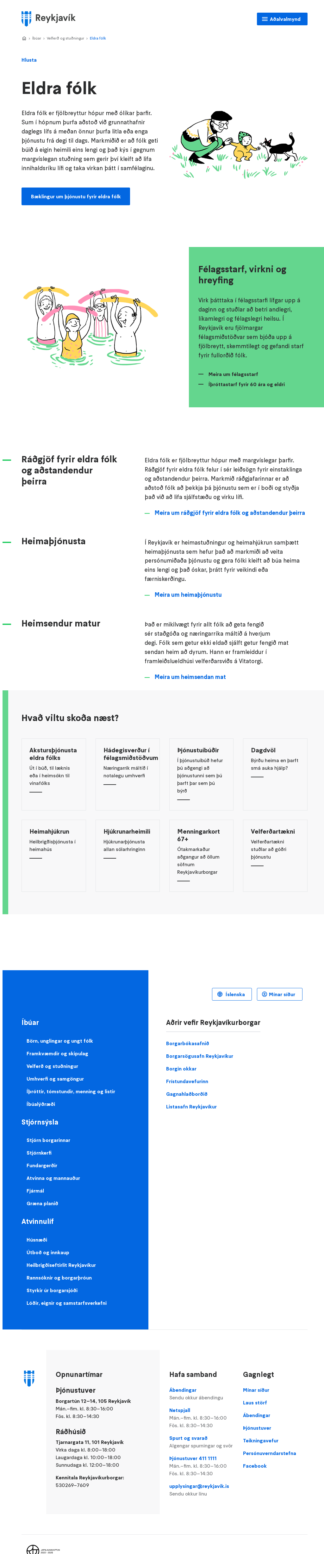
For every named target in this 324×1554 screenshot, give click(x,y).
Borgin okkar (181, 1068)
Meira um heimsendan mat (190, 677)
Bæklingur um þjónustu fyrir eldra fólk (76, 196)
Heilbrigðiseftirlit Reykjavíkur (61, 1265)
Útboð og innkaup (48, 1252)
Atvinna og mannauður (53, 1178)
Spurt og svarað (201, 1442)
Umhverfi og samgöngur (55, 1079)
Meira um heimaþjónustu (188, 594)
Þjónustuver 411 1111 (201, 1466)
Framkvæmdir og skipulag (57, 1053)
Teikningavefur (260, 1440)
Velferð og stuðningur (65, 38)
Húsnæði (37, 1239)
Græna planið (42, 1203)
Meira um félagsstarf (233, 374)
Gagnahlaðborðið (187, 1094)
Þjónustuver (257, 1428)
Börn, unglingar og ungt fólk (60, 1041)
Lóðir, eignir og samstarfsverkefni (67, 1303)
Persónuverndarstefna (269, 1453)
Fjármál (35, 1190)
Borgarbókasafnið (187, 1043)
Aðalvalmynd (285, 19)
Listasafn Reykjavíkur (191, 1106)
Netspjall (201, 1418)
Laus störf (255, 1402)
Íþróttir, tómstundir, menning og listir (71, 1091)
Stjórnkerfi (39, 1153)
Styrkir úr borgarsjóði (52, 1290)
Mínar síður (282, 994)
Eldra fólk (98, 38)
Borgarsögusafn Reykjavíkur (199, 1056)
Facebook (255, 1466)
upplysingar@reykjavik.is (201, 1490)
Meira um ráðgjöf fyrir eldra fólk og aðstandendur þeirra (230, 512)
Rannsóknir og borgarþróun (59, 1277)
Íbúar (36, 38)
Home (24, 38)
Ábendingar (201, 1394)
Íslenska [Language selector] (234, 994)
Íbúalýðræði (41, 1104)
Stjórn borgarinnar (48, 1140)
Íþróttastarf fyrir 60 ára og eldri (247, 384)
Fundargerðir (42, 1165)
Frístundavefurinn (187, 1081)
